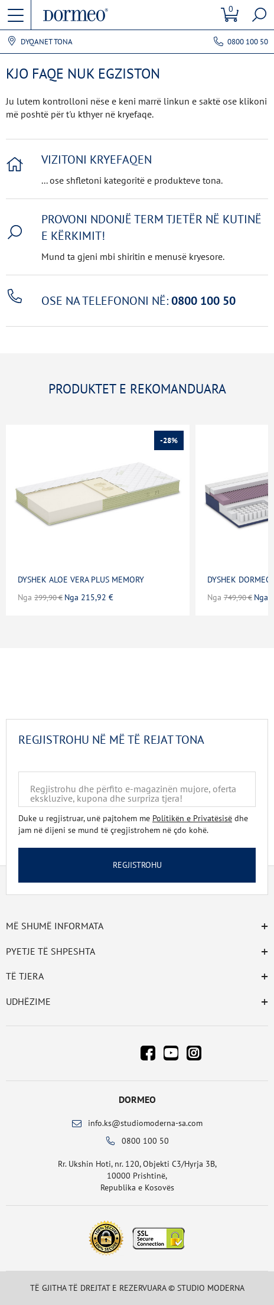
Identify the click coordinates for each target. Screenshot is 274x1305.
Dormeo (137, 1099)
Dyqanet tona (47, 42)
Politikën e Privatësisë (192, 818)
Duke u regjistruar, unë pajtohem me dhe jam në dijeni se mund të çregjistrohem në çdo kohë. (133, 824)
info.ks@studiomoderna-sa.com (145, 1123)
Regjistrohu (137, 865)
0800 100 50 (247, 42)
